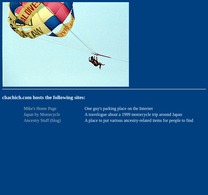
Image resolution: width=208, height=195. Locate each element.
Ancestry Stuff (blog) (42, 120)
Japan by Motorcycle (42, 114)
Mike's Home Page (40, 108)
